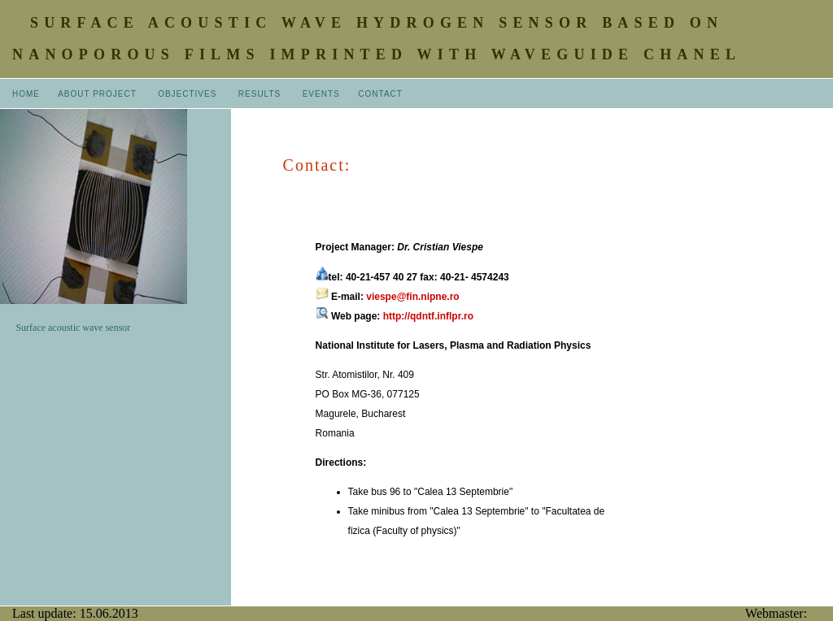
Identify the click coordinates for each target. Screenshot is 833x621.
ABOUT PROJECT (98, 93)
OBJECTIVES (187, 93)
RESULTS (259, 93)
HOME (26, 93)
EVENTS (321, 93)
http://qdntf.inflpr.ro (428, 316)
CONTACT (380, 93)
